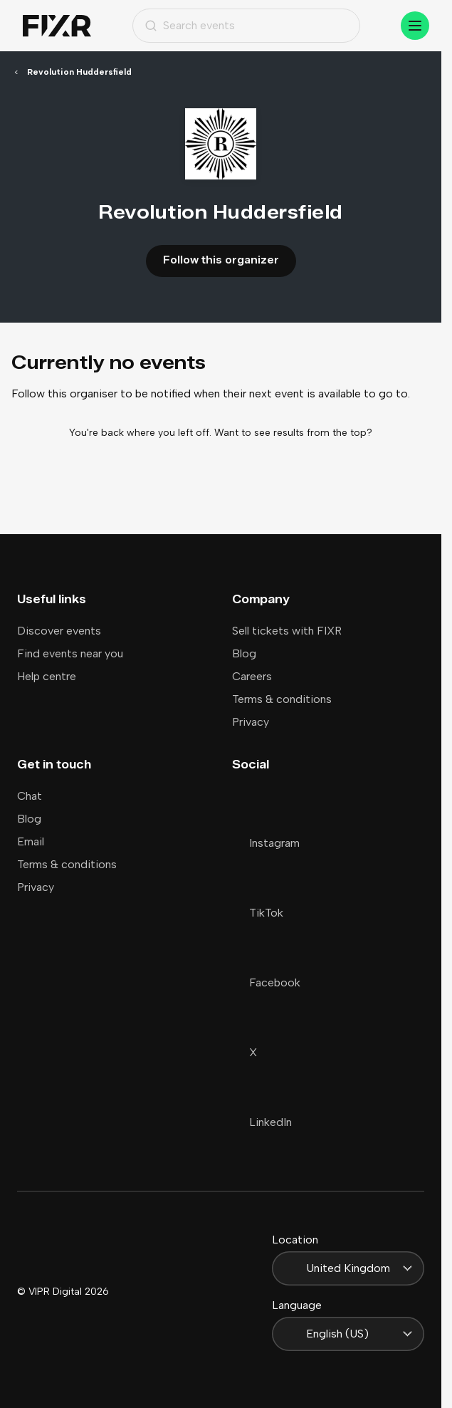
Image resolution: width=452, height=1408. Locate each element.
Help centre (46, 676)
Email (30, 841)
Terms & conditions (282, 699)
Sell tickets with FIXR (287, 630)
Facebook (266, 982)
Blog (244, 653)
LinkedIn (262, 1122)
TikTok (257, 912)
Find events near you (70, 653)
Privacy (250, 722)
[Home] (57, 26)
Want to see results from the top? (293, 433)
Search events (189, 25)
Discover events (59, 630)
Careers (252, 676)
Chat (29, 796)
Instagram (266, 843)
